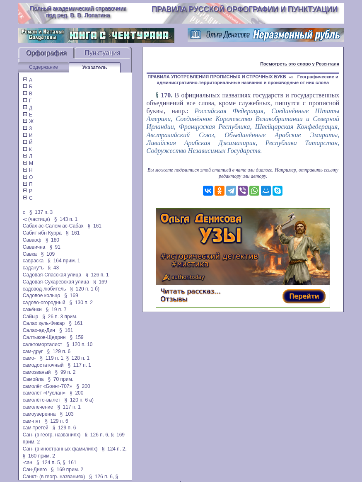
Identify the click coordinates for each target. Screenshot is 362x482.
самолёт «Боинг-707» (47, 386)
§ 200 (83, 386)
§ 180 (52, 240)
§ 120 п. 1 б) (84, 289)
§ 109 (48, 254)
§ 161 (94, 226)
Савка (30, 254)
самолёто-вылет (41, 400)
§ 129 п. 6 (59, 351)
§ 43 (53, 268)
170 (166, 95)
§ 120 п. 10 (79, 344)
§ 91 (54, 247)
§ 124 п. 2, (114, 449)
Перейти (304, 296)
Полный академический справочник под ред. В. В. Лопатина (78, 11)
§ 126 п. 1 (97, 275)
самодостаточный (43, 365)
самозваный (37, 372)
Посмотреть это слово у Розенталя (299, 63)
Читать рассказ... (190, 291)
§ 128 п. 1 (78, 358)
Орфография (46, 52)
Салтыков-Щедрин (44, 337)
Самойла (33, 379)
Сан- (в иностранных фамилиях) (60, 449)
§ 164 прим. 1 (64, 261)
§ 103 (66, 414)
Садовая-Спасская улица (52, 275)
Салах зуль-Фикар (44, 323)
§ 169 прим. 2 (67, 469)
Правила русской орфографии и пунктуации (245, 9)
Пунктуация (102, 52)
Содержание (43, 67)
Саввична (34, 247)
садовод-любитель (44, 289)
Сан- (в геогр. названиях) (52, 435)
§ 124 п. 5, (48, 462)
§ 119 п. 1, (52, 358)
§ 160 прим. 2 (39, 456)
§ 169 (100, 282)
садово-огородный (44, 302)
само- (29, 358)
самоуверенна (39, 414)
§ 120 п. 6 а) (79, 400)
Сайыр (30, 317)
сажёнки (32, 309)
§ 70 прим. (60, 379)
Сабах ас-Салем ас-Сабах (53, 226)
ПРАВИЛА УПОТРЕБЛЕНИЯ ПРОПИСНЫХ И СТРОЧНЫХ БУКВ (216, 76)
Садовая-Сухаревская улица (56, 282)
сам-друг (33, 351)
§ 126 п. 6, (96, 435)
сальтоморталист (43, 344)
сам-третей (35, 428)
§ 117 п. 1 (79, 365)
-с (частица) (36, 219)
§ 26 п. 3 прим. (59, 317)
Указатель (94, 67)
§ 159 (76, 337)
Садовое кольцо (41, 295)
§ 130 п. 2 (81, 302)
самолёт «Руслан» (44, 393)
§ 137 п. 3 (41, 212)
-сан (27, 462)
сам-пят (32, 421)
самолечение (38, 407)
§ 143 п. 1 (66, 219)
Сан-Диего (35, 469)
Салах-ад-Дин (39, 330)
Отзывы (173, 299)
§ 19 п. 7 (56, 309)
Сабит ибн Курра (42, 233)
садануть (33, 268)
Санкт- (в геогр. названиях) (54, 477)
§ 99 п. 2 (65, 372)
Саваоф (32, 240)
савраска (33, 261)
